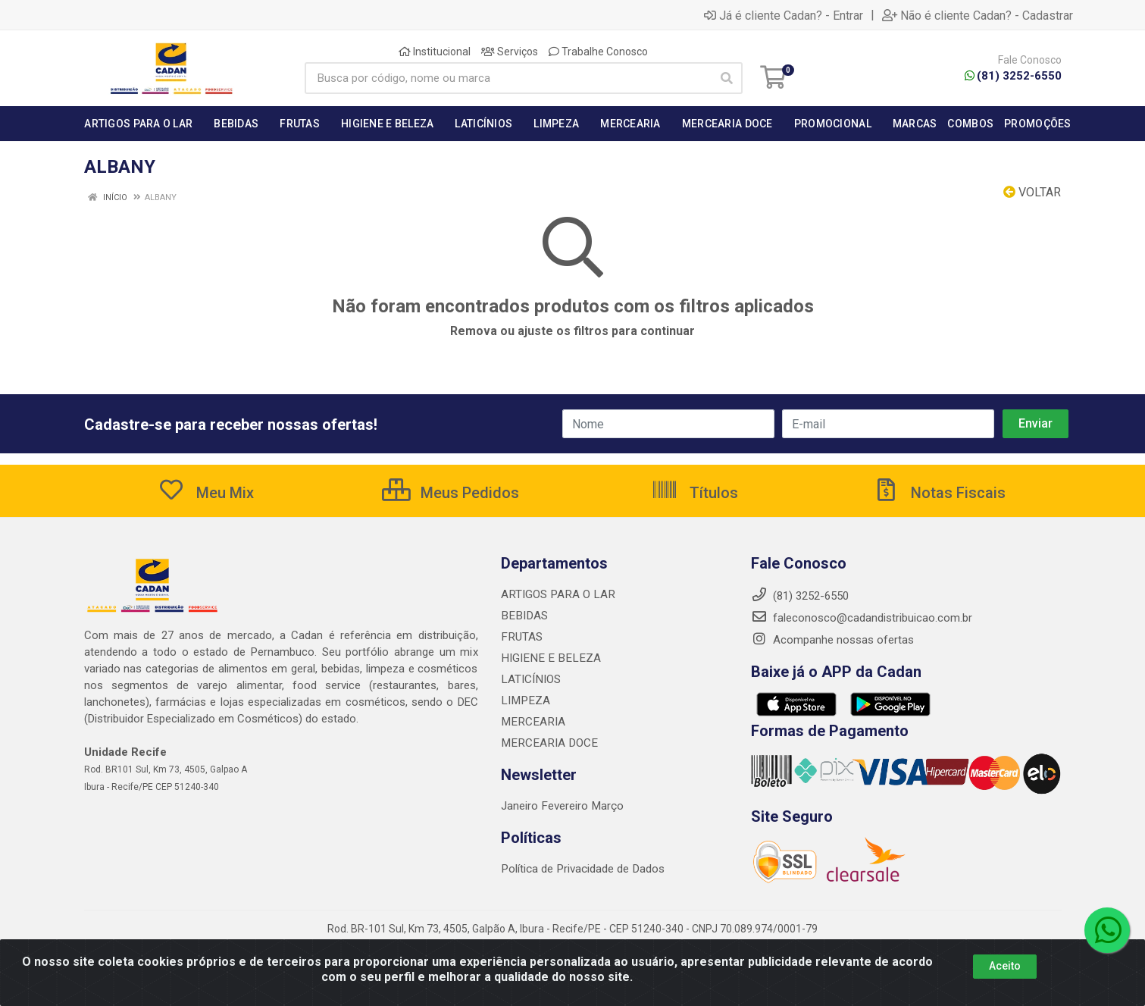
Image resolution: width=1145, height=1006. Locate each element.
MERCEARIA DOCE (547, 743)
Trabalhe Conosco (598, 51)
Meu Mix (206, 493)
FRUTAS (521, 637)
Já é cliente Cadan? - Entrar (783, 15)
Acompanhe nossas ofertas (832, 640)
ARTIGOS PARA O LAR (556, 594)
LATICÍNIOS (530, 679)
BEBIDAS (523, 615)
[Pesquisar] (727, 78)
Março (606, 806)
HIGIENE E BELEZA (547, 658)
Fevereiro (565, 806)
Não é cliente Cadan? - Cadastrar (977, 15)
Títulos (694, 493)
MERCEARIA (531, 722)
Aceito (1005, 976)
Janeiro (521, 806)
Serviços (509, 51)
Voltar (1032, 192)
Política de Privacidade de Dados (581, 869)
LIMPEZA (524, 700)
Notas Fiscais (939, 493)
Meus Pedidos (450, 493)
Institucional (435, 51)
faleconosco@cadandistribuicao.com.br (861, 618)
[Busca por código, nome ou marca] (508, 78)
